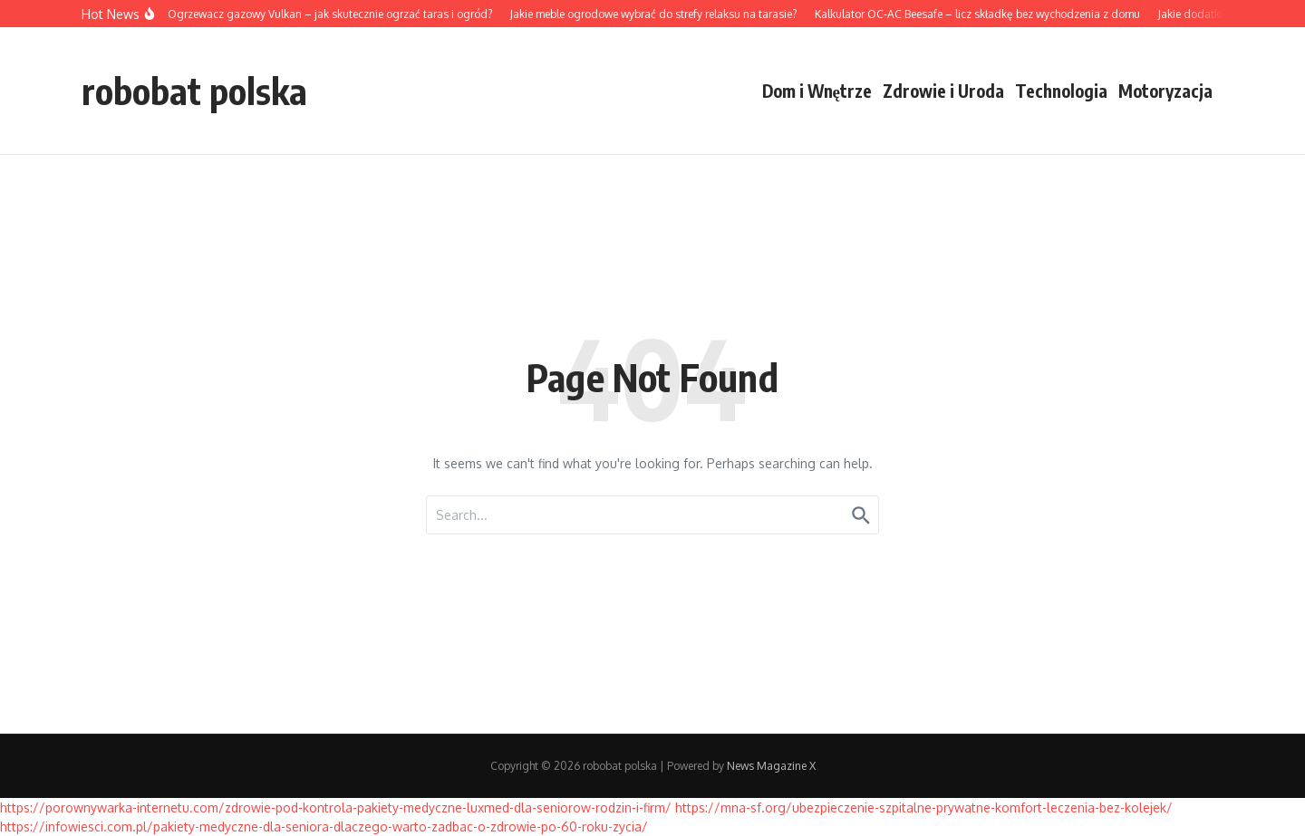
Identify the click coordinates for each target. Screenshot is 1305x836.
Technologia (1061, 90)
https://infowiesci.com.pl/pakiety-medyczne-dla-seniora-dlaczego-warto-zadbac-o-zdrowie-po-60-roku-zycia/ (324, 826)
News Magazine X (771, 766)
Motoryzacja (1165, 90)
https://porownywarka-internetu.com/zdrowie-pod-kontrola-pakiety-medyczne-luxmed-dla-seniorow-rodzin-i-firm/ (336, 807)
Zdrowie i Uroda (943, 90)
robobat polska (194, 90)
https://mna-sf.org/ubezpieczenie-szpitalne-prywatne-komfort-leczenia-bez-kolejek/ (924, 807)
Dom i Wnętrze (817, 90)
